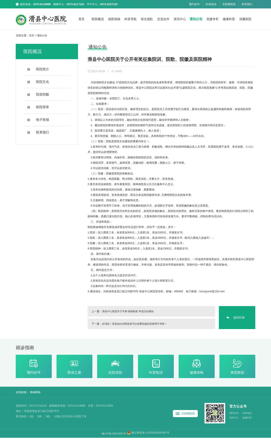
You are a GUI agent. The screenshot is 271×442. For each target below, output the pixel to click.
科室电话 (211, 4)
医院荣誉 (38, 107)
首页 (81, 19)
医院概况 (98, 19)
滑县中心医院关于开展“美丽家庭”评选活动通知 (130, 312)
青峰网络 (35, 396)
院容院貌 (38, 94)
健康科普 (229, 19)
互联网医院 (229, 4)
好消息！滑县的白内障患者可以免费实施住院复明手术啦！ (137, 325)
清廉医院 (245, 19)
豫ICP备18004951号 (114, 437)
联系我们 (247, 4)
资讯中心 (180, 19)
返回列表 (239, 318)
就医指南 (114, 19)
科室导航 (130, 19)
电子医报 (38, 119)
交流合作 (163, 19)
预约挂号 (194, 4)
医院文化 (38, 81)
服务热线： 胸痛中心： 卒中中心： (68, 4)
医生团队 (147, 19)
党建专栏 (212, 19)
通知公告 (196, 19)
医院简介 (38, 69)
